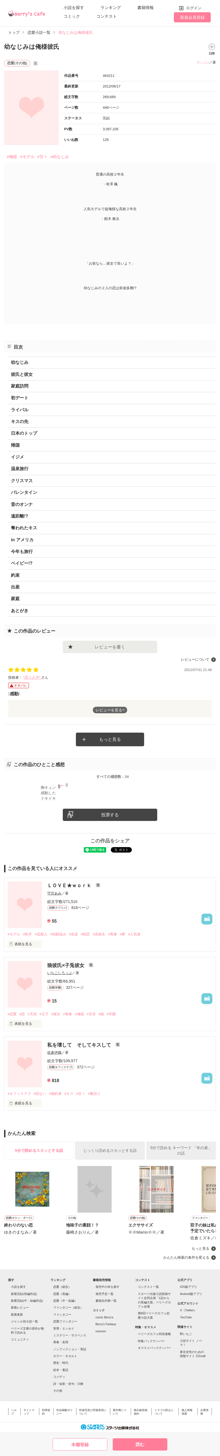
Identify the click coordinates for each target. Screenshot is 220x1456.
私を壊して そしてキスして (79, 1045)
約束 (15, 575)
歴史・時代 (60, 1362)
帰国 (15, 445)
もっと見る (110, 739)
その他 (57, 1390)
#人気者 (134, 934)
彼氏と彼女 (22, 374)
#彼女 (55, 1014)
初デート (19, 397)
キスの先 (19, 421)
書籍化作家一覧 (106, 1300)
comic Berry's (105, 1317)
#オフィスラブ (19, 1094)
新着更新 (17, 1314)
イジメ (17, 457)
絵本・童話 (60, 1370)
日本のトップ (24, 433)
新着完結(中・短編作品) (27, 1300)
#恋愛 (12, 1014)
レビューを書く (110, 647)
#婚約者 (55, 1094)
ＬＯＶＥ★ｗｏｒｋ (70, 885)
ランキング (110, 7)
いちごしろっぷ (59, 973)
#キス (68, 1094)
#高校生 (99, 934)
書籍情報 (145, 7)
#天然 (32, 1014)
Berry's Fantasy (106, 1324)
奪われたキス (24, 527)
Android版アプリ (191, 1293)
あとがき (19, 610)
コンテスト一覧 (148, 1286)
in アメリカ (22, 539)
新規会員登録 (192, 17)
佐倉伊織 (54, 1052)
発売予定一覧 (105, 1293)
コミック (72, 16)
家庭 (15, 598)
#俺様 (12, 156)
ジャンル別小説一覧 (24, 1321)
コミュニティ (20, 1339)
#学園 (111, 1014)
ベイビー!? (21, 563)
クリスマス (22, 480)
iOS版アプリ (188, 1286)
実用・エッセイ (63, 1328)
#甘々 (42, 156)
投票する (110, 814)
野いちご (186, 1334)
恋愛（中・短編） (65, 1300)
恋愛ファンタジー (65, 1321)
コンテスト (106, 16)
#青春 (112, 934)
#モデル (27, 156)
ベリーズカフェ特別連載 (154, 1334)
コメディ (59, 1376)
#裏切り (94, 1094)
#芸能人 (41, 934)
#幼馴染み (58, 934)
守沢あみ (54, 893)
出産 (15, 587)
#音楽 (73, 934)
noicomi (101, 1331)
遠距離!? (19, 516)
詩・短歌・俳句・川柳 (68, 1383)
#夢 (122, 934)
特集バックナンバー (151, 1341)
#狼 (101, 1014)
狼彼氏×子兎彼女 (66, 965)
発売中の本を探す (108, 1286)
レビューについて (195, 659)
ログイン (193, 8)
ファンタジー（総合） (68, 1307)
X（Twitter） (188, 1310)
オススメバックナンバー (154, 1347)
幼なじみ (19, 362)
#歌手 (27, 934)
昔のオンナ (22, 504)
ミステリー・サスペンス (69, 1335)
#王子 (44, 1014)
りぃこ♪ (203, 62)
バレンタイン (24, 492)
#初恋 (85, 934)
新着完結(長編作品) (24, 1293)
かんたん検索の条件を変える (186, 1257)
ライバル (19, 409)
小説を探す (74, 7)
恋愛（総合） (62, 1286)
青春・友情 (60, 1342)
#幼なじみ (59, 156)
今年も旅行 (22, 551)
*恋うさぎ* (32, 677)
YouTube (186, 1317)
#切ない (40, 1094)
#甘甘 (91, 1014)
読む (140, 1444)
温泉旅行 (19, 468)
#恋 (22, 1014)
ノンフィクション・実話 (69, 1349)
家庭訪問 (19, 386)
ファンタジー (62, 1314)
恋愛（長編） (62, 1293)
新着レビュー (20, 1307)
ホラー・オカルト (65, 1356)
